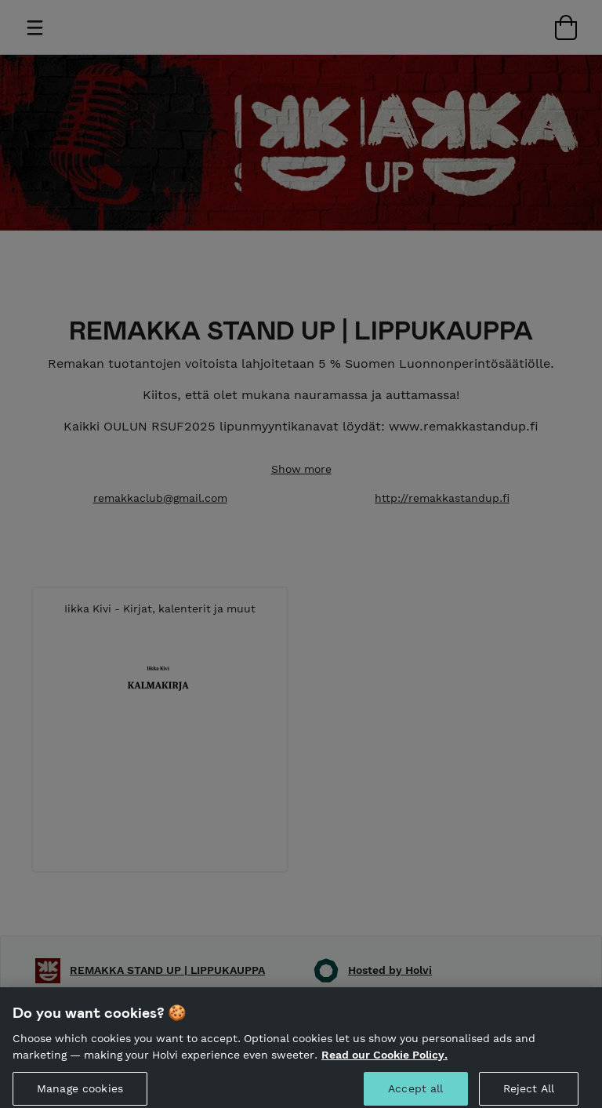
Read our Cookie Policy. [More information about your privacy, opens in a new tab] (384, 1059)
